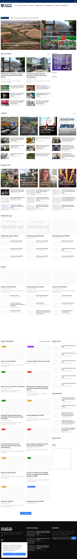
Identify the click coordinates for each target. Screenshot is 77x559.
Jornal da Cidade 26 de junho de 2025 (69, 361)
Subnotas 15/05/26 (14, 295)
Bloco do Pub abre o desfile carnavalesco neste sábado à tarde (42, 206)
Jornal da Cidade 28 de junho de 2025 (69, 346)
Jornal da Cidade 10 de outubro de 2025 (68, 406)
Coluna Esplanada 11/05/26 (68, 303)
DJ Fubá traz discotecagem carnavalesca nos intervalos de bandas (17, 206)
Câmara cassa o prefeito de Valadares (9, 131)
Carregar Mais (25, 513)
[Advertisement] (38, 13)
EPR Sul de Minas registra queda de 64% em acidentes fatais (43, 154)
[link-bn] (62, 62)
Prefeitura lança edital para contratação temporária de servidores (42, 547)
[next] (75, 18)
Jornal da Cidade (6, 47)
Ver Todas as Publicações (45, 341)
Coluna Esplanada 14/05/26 (42, 295)
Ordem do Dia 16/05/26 (8, 287)
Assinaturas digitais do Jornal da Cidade (43, 539)
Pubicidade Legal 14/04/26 (67, 241)
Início (16, 5)
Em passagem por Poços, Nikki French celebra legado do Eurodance (43, 191)
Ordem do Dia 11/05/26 (15, 310)
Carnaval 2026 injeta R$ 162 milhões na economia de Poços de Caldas (43, 199)
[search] (75, 5)
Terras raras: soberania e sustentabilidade (67, 311)
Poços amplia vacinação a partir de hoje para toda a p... (67, 46)
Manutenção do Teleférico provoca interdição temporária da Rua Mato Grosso (58, 32)
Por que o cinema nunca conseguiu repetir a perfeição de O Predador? (17, 304)
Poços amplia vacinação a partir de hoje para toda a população (17, 86)
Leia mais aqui (11, 550)
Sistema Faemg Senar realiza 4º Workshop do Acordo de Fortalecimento (43, 147)
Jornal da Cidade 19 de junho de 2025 (69, 376)
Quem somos (15, 1)
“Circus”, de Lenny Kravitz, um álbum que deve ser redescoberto (24, 18)
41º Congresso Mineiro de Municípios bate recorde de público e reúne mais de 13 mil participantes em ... (68, 147)
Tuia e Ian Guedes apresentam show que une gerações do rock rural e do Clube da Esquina (69, 199)
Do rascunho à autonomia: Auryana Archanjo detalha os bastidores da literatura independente (47, 182)
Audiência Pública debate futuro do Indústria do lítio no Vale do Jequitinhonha (17, 139)
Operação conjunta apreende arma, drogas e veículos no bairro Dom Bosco (42, 102)
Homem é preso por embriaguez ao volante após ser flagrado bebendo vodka (17, 102)
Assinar (73, 538)
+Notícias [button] (31, 5)
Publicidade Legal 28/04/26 (16, 241)
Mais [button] (49, 54)
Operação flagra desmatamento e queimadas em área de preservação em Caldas (27, 130)
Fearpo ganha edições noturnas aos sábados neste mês (8, 182)
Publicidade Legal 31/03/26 (42, 256)
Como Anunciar (9, 1)
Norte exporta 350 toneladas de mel (43, 138)
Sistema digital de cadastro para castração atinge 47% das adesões (43, 94)
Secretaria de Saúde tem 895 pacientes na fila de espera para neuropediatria (36, 75)
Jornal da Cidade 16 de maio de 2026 (38, 361)
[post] (21, 35)
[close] (26, 543)
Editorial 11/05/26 (40, 303)
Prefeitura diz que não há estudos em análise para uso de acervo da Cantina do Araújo (43, 87)
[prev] (73, 18)
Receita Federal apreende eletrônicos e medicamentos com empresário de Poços (68, 414)
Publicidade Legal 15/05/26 (9, 236)
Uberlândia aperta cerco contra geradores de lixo (17, 146)
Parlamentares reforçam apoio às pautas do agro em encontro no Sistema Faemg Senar (68, 139)
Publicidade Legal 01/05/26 (60, 236)
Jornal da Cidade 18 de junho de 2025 (69, 384)
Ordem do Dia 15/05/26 (59, 287)
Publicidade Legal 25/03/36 (68, 256)
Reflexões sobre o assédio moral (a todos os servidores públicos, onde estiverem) (43, 312)
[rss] (2, 539)
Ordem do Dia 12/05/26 (67, 295)
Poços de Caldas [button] (23, 5)
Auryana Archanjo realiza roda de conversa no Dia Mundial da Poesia (68, 191)
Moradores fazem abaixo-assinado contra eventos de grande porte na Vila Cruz (29, 182)
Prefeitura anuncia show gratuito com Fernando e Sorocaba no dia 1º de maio (67, 182)
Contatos (2, 1)
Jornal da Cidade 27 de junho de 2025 (69, 354)
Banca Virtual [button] (64, 5)
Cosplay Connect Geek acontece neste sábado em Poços (17, 198)
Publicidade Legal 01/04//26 (16, 256)
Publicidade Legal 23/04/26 (42, 241)
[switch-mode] (75, 1)
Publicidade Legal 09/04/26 (16, 248)
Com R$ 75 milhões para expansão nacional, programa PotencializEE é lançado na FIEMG (47, 130)
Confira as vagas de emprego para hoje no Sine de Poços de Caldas (67, 130)
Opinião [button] (57, 5)
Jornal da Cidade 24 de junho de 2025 (69, 369)
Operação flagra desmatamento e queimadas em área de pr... (49, 45)
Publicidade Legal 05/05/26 (35, 236)
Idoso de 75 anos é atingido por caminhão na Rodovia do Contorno (17, 94)
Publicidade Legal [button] (49, 5)
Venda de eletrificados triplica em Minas (16, 154)
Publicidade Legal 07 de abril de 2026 (69, 249)
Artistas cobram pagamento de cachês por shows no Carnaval (17, 190)
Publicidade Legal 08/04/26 (42, 248)
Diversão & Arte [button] (39, 5)
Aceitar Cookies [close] (14, 554)
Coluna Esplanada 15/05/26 (35, 287)
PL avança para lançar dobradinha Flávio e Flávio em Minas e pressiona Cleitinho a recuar (68, 155)
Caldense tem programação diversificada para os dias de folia (68, 206)
